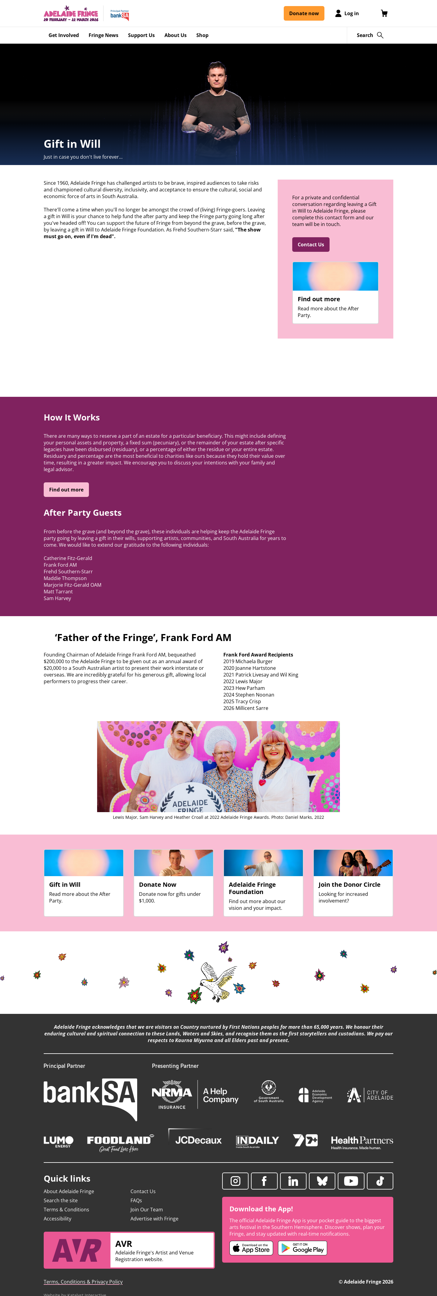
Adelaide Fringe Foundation (252, 888)
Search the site (61, 1200)
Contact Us (311, 244)
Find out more (319, 299)
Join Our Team (146, 1209)
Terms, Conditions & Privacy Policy (83, 1281)
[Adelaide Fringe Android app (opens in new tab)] (302, 1248)
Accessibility (57, 1218)
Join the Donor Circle (350, 884)
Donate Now (157, 884)
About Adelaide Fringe (69, 1191)
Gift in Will (64, 884)
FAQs (136, 1200)
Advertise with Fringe (154, 1218)
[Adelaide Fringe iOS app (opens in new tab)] (251, 1248)
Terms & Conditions (66, 1209)
